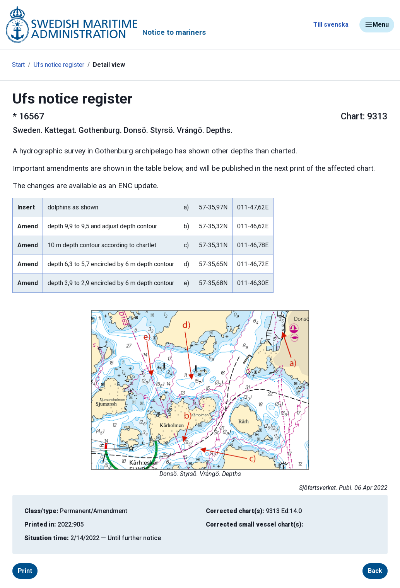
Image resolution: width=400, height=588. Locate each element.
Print (25, 570)
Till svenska (331, 24)
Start (18, 64)
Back (375, 570)
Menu (377, 25)
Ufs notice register (59, 64)
